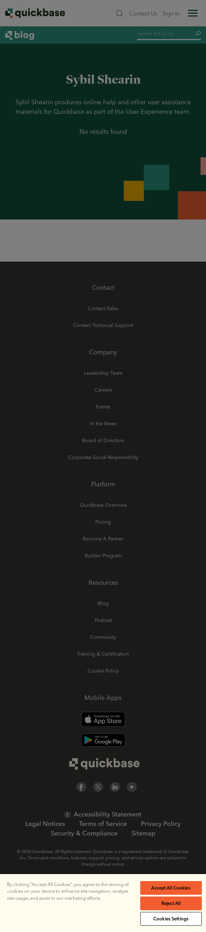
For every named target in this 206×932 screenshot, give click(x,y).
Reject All (170, 903)
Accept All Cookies (170, 888)
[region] (103, 903)
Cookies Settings (170, 918)
